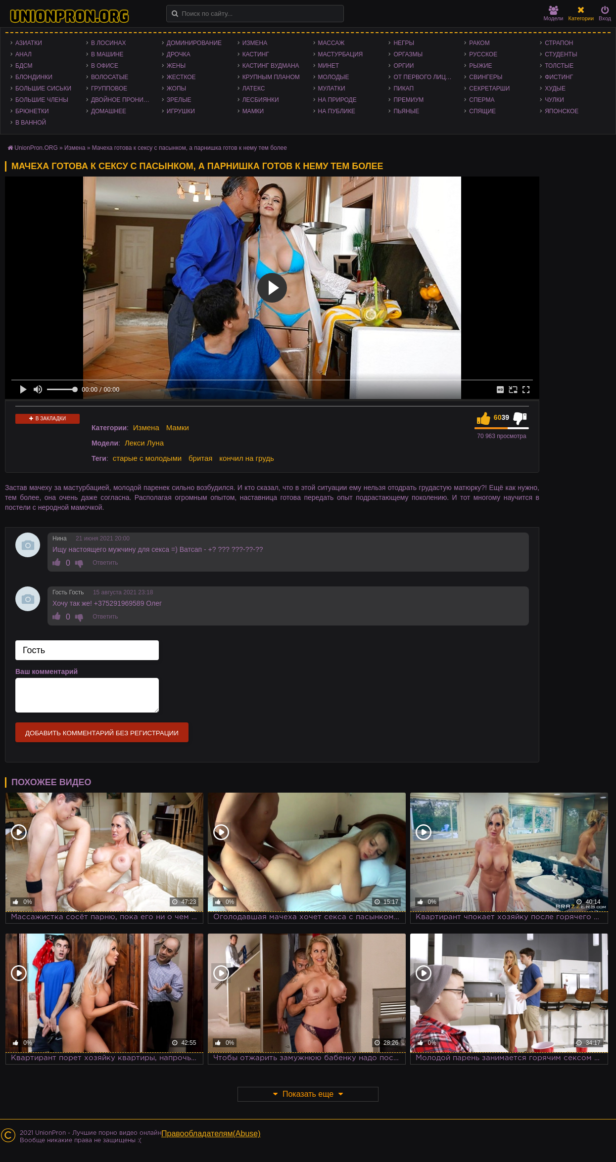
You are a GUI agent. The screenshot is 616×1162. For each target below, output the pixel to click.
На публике (337, 111)
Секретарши (489, 88)
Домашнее (108, 111)
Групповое (109, 88)
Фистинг (559, 77)
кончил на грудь (246, 458)
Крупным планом (271, 77)
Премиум (408, 99)
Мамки (253, 111)
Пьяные (406, 111)
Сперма (481, 99)
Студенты (561, 54)
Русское (483, 54)
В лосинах (108, 43)
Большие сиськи (43, 88)
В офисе (104, 65)
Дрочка (178, 54)
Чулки (554, 99)
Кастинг (255, 54)
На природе (337, 99)
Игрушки (181, 111)
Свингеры (485, 77)
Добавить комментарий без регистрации (102, 733)
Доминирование (194, 43)
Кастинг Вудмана (270, 65)
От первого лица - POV (426, 77)
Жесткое (181, 77)
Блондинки (33, 77)
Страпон (559, 43)
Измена (255, 43)
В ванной (30, 122)
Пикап (403, 88)
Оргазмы (408, 54)
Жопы (176, 88)
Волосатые (109, 77)
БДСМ (24, 65)
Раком (479, 43)
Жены (176, 65)
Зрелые (179, 99)
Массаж (331, 43)
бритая (200, 458)
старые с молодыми (147, 458)
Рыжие (480, 65)
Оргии (403, 65)
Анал (23, 54)
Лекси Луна (144, 443)
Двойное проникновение (124, 99)
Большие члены (41, 99)
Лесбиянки (260, 99)
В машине (107, 54)
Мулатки (331, 88)
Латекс (253, 88)
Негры (403, 43)
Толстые (559, 65)
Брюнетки (32, 111)
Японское (561, 111)
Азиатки (28, 43)
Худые (555, 88)
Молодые (333, 77)
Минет (328, 65)
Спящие (482, 111)
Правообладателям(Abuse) (211, 1133)
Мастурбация (340, 54)
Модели (554, 13)
